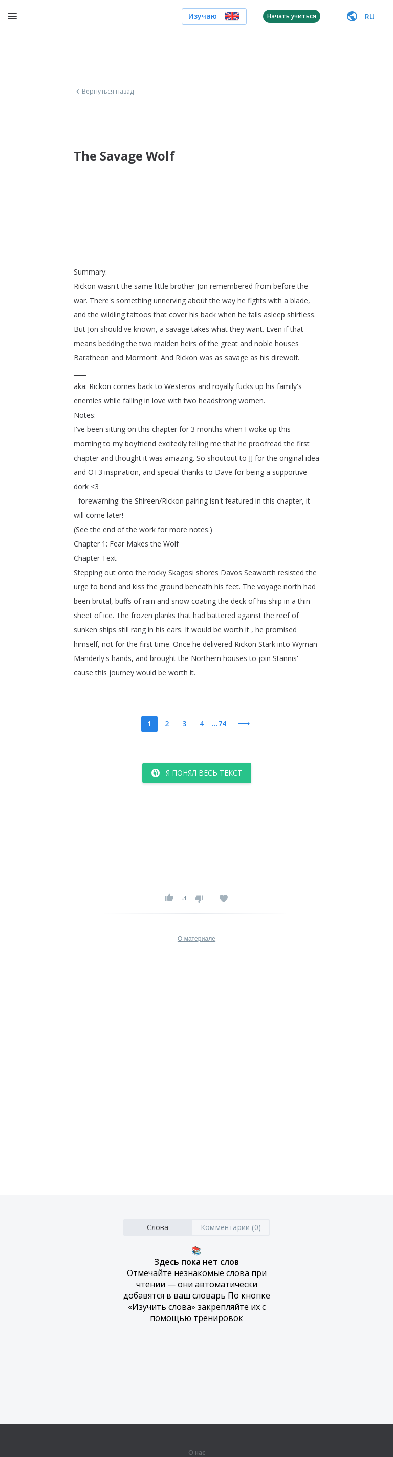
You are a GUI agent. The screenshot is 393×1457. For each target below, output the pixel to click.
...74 (219, 723)
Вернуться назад (104, 91)
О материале (196, 938)
